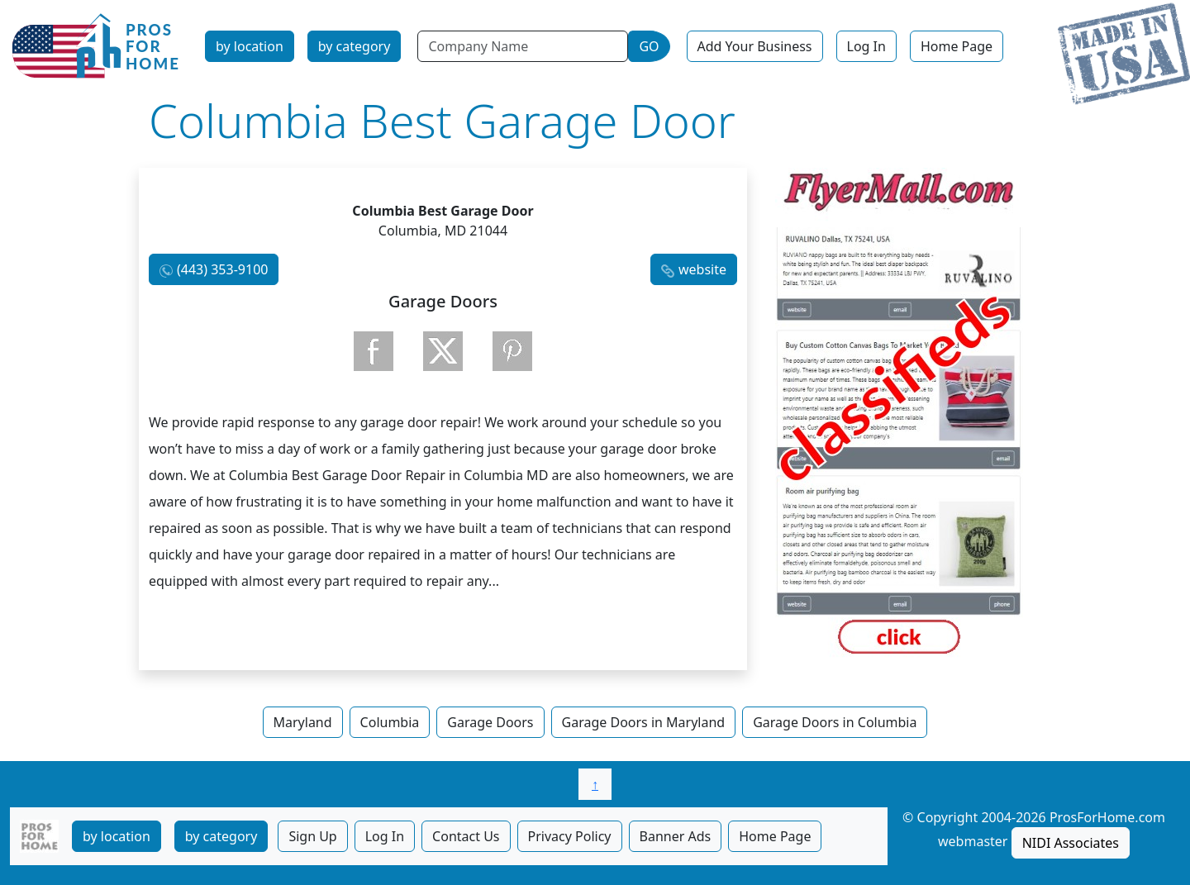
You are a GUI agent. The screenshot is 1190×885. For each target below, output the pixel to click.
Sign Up (312, 836)
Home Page (956, 46)
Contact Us (465, 836)
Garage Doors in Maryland (644, 722)
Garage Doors (490, 722)
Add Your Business (754, 46)
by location (249, 46)
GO (649, 46)
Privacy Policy (570, 836)
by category (354, 46)
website (702, 269)
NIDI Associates (1070, 843)
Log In (866, 46)
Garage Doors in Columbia (834, 722)
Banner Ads (676, 836)
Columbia (390, 722)
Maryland (303, 722)
